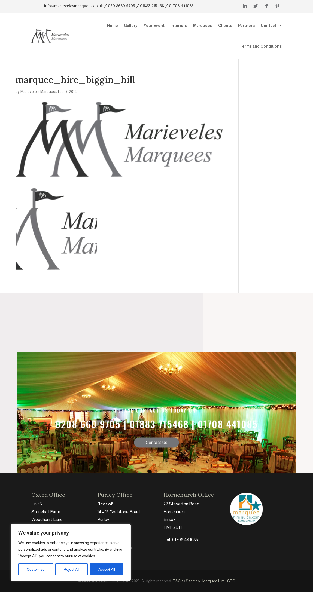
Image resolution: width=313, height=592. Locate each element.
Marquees (202, 25)
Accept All (106, 569)
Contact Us (156, 462)
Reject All (71, 569)
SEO (231, 581)
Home (112, 25)
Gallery (131, 25)
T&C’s (178, 581)
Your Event (154, 25)
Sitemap (193, 581)
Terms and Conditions (260, 46)
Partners (246, 25)
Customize (36, 569)
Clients (225, 25)
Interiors (179, 25)
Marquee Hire (213, 581)
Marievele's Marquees (38, 91)
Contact (268, 25)
